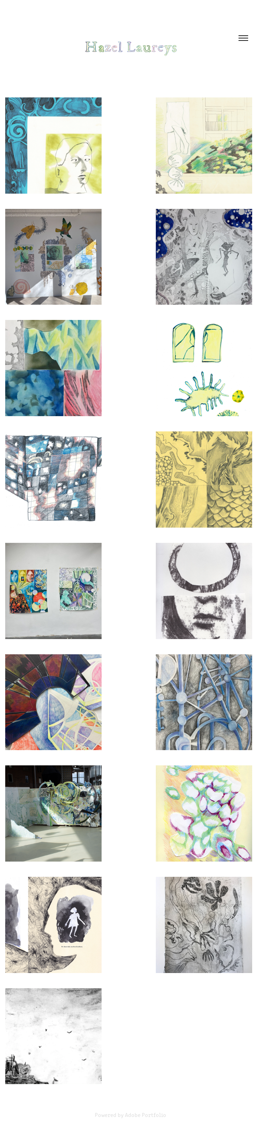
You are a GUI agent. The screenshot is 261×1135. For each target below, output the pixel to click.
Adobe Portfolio (145, 1115)
